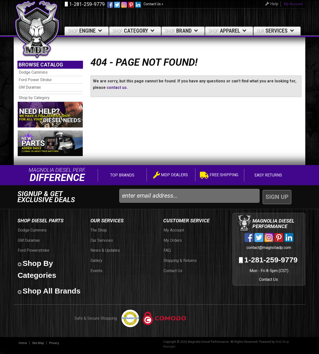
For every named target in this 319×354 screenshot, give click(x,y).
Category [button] (134, 31)
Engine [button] (86, 31)
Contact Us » (153, 4)
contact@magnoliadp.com (268, 250)
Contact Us (268, 282)
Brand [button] (182, 31)
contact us (117, 87)
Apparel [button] (228, 31)
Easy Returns (267, 177)
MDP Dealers (170, 178)
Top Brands (121, 177)
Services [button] (276, 31)
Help (269, 3)
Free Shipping (219, 178)
